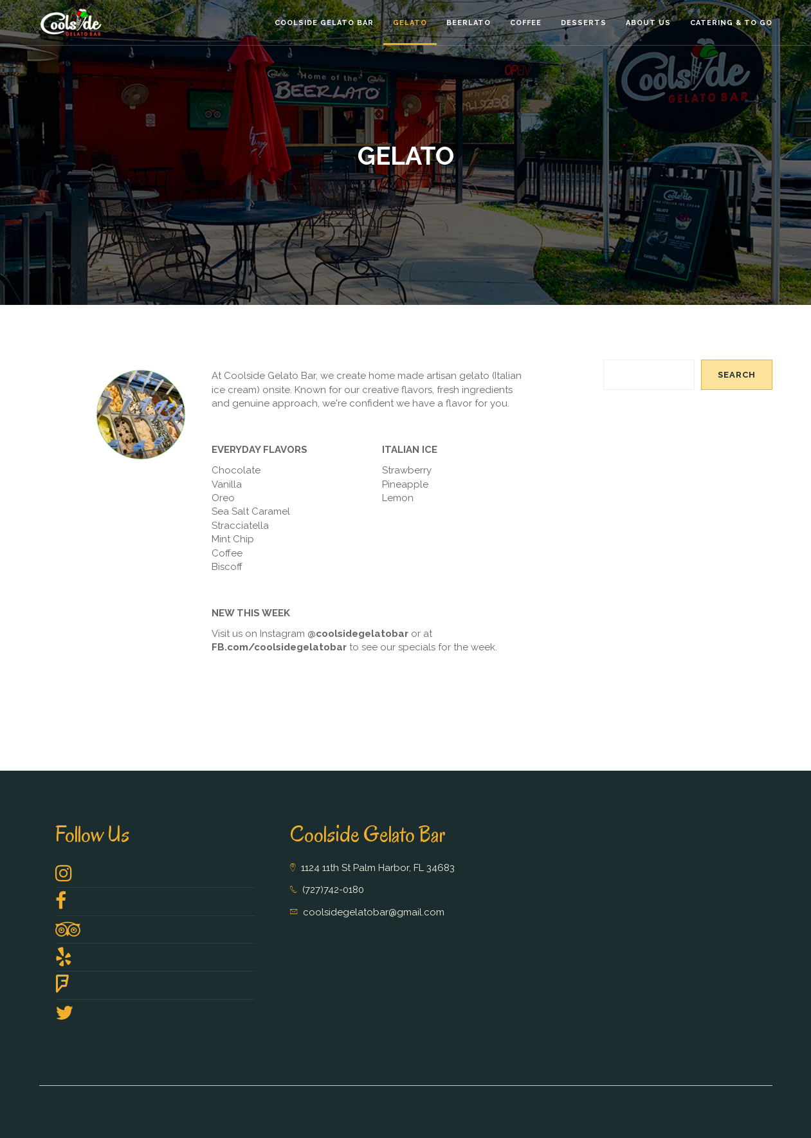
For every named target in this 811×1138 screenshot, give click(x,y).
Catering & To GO (731, 23)
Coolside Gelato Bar (324, 23)
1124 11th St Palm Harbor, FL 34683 (378, 868)
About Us (648, 23)
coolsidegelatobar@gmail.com (373, 912)
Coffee (526, 23)
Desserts (583, 23)
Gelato (410, 23)
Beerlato (468, 23)
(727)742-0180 (333, 889)
